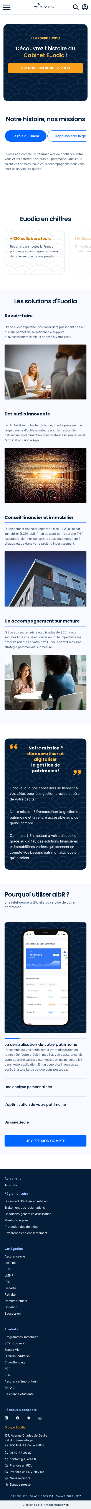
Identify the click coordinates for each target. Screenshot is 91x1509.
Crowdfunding (15, 1362)
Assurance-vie (15, 1256)
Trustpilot (45, 85)
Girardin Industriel (17, 1356)
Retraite (10, 1294)
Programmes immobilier (21, 1337)
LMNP (9, 1275)
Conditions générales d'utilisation (28, 1214)
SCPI (8, 1269)
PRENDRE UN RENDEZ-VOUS (45, 68)
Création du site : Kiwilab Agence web (46, 1504)
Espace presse (20, 1484)
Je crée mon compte (45, 1141)
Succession (13, 1313)
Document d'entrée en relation (26, 1201)
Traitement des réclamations (25, 1207)
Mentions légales (16, 1220)
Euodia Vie (12, 1349)
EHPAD (10, 1387)
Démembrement (16, 1301)
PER (7, 1282)
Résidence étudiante (19, 1394)
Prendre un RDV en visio (27, 1472)
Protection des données (21, 1226)
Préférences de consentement (26, 1233)
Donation (11, 1307)
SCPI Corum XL (15, 1343)
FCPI (8, 1368)
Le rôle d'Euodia (25, 136)
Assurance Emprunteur (21, 1381)
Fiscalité (10, 1288)
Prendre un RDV (21, 1465)
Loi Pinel (10, 1263)
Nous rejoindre (20, 1478)
